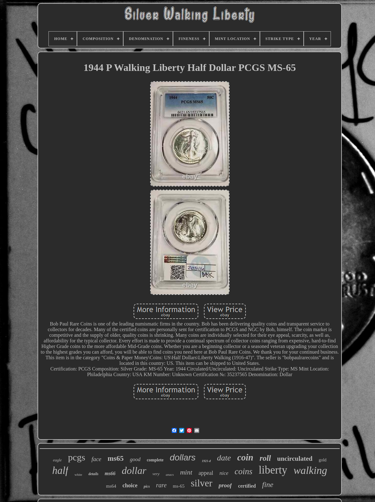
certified (247, 486)
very (156, 473)
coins (243, 471)
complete (155, 460)
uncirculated (294, 458)
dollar (134, 470)
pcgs (76, 457)
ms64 (111, 486)
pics (146, 486)
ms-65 (179, 486)
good (135, 459)
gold (323, 460)
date (224, 457)
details (94, 474)
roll (265, 458)
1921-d (206, 461)
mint (186, 472)
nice (224, 473)
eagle (57, 460)
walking (310, 470)
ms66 (110, 473)
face (96, 459)
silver (201, 483)
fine (267, 484)
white (78, 474)
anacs (170, 474)
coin (245, 457)
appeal (206, 473)
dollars (182, 457)
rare (161, 485)
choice (130, 485)
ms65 (116, 458)
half (60, 470)
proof (225, 485)
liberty (273, 470)
